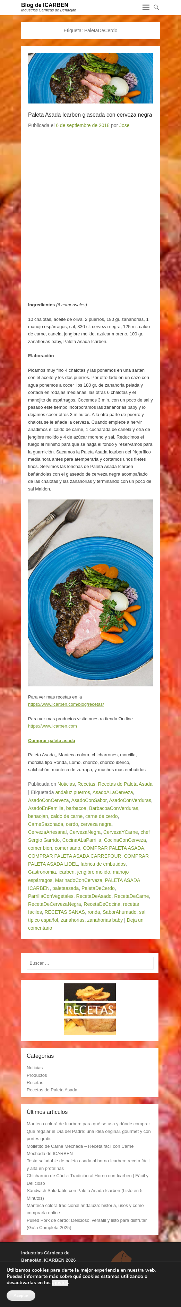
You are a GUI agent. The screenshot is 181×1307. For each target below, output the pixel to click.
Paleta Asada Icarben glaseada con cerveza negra (90, 115)
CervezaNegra (85, 832)
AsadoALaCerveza (113, 792)
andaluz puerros (72, 792)
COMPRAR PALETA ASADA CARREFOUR (74, 856)
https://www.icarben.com (52, 726)
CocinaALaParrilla (81, 840)
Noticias (66, 784)
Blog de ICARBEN (44, 5)
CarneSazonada (45, 824)
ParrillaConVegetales (51, 896)
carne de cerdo (101, 816)
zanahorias (73, 920)
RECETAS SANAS (64, 912)
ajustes (60, 1283)
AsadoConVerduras (130, 800)
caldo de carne (67, 816)
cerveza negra (96, 824)
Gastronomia (42, 872)
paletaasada (65, 888)
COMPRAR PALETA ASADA (113, 848)
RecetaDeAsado (94, 896)
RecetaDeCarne (131, 896)
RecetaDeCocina (102, 904)
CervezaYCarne (120, 832)
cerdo (72, 824)
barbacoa (76, 808)
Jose (124, 125)
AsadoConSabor (89, 800)
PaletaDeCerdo (98, 888)
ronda (94, 912)
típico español (43, 920)
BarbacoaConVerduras (113, 808)
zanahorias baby (105, 920)
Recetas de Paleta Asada (125, 784)
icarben (67, 872)
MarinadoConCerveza (78, 880)
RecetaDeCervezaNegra (54, 904)
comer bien (40, 848)
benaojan (38, 816)
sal (142, 912)
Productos (37, 1075)
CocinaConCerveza (125, 840)
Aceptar (21, 1295)
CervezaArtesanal (47, 832)
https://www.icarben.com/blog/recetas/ (66, 704)
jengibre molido (93, 872)
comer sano (67, 848)
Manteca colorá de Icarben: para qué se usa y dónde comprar (88, 1123)
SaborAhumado (119, 912)
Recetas (86, 784)
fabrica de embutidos (103, 864)
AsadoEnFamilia (45, 808)
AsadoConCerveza (48, 800)
